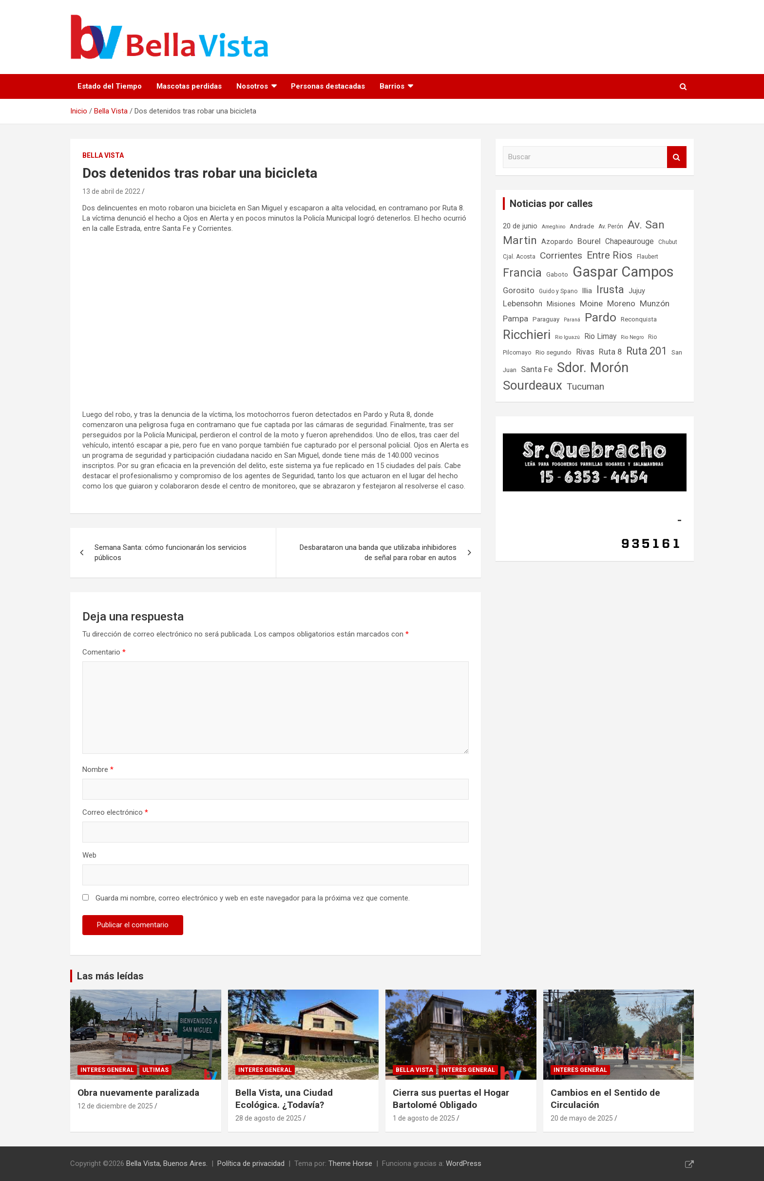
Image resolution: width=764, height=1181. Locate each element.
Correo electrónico (115, 812)
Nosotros (252, 86)
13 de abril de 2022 (111, 191)
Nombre (98, 769)
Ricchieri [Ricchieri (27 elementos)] (527, 334)
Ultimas (155, 1070)
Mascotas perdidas (189, 86)
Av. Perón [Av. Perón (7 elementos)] (610, 226)
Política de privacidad (251, 1163)
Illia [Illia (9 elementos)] (587, 291)
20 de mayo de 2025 (582, 1118)
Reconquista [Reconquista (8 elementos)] (639, 319)
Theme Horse (350, 1163)
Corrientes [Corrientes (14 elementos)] (561, 255)
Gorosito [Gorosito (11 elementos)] (519, 290)
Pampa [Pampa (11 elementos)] (515, 318)
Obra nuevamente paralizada (138, 1092)
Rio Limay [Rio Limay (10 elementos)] (600, 336)
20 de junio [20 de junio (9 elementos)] (520, 226)
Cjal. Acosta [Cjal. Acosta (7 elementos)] (519, 256)
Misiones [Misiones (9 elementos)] (561, 304)
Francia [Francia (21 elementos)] (522, 273)
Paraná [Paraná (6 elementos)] (572, 320)
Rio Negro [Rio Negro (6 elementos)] (632, 337)
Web (89, 855)
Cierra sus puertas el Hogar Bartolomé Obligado (451, 1098)
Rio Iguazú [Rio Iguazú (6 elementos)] (567, 337)
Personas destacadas (328, 86)
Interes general (107, 1070)
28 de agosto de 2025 (268, 1118)
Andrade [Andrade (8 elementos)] (582, 226)
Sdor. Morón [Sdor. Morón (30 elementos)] (593, 367)
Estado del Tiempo (109, 86)
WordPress (463, 1163)
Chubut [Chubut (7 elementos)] (667, 242)
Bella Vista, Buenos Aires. (167, 1163)
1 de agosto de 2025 (424, 1118)
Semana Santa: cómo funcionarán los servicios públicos (171, 552)
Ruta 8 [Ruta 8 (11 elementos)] (610, 351)
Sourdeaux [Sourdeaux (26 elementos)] (532, 385)
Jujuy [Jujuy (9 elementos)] (637, 291)
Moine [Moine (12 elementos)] (591, 303)
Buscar (677, 157)
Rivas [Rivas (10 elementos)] (585, 352)
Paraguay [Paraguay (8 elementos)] (546, 319)
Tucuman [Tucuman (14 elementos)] (585, 386)
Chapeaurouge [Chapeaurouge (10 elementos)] (629, 241)
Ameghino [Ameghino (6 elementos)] (553, 227)
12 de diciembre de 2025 (115, 1106)
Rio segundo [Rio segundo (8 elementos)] (553, 352)
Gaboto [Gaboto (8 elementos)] (557, 274)
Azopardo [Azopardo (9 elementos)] (557, 242)
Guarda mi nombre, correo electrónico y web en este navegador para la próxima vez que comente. (253, 898)
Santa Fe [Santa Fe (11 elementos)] (537, 369)
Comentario (104, 652)
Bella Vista (103, 155)
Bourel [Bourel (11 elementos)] (589, 241)
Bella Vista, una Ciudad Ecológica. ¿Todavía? (284, 1098)
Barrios (392, 86)
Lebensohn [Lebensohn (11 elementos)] (522, 303)
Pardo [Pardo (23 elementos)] (600, 317)
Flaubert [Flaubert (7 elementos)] (647, 256)
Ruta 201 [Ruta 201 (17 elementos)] (646, 351)
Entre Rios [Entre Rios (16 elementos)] (609, 255)
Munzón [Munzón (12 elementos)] (654, 303)
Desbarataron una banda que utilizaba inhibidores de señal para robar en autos (378, 552)
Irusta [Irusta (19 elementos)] (610, 289)
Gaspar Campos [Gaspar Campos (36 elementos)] (623, 271)
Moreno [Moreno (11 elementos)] (621, 303)
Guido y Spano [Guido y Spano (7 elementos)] (558, 291)
